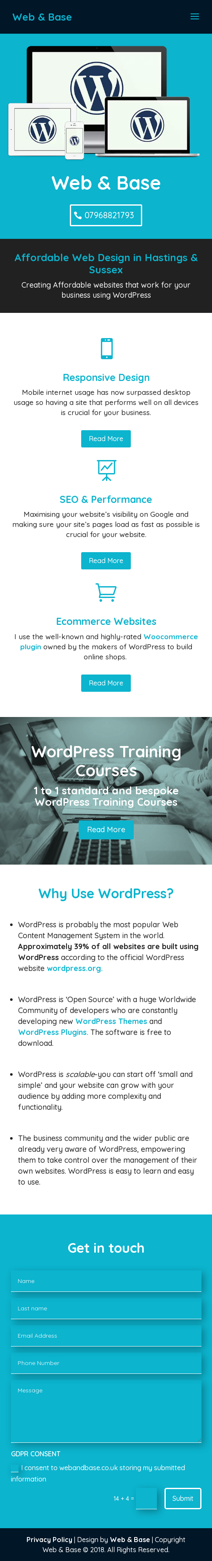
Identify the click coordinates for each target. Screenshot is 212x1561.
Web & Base (130, 1539)
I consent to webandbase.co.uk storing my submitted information (98, 1473)
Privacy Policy (49, 1539)
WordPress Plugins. (53, 1032)
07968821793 (109, 215)
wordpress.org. (75, 968)
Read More (106, 438)
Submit (182, 1498)
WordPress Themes (111, 1021)
